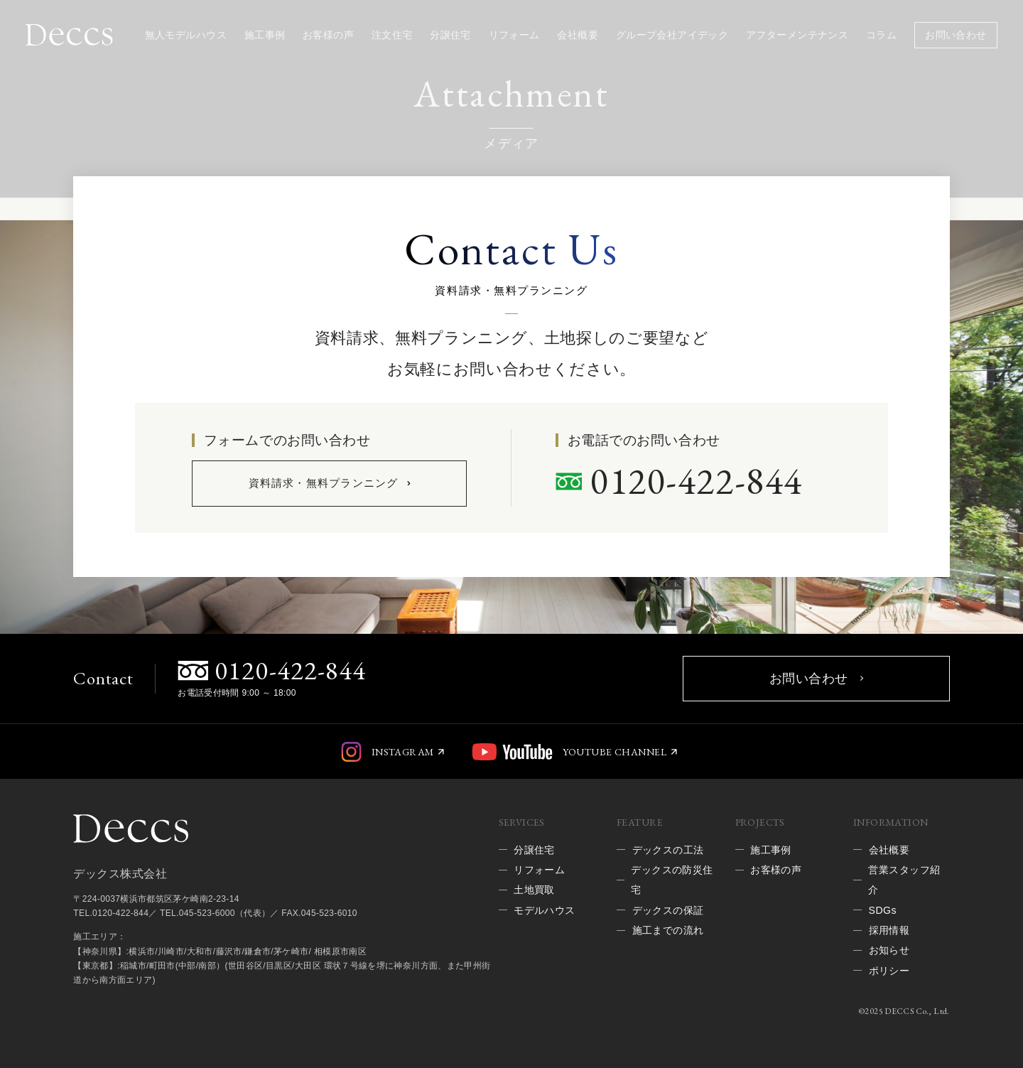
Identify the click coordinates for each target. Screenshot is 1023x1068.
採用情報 (889, 930)
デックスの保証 (668, 910)
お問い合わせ (956, 35)
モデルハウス (544, 910)
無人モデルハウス (186, 35)
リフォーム (514, 35)
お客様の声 (328, 35)
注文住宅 (392, 35)
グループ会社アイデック (672, 35)
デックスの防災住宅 (672, 879)
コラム (881, 35)
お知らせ (889, 950)
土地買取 (534, 889)
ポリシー (889, 970)
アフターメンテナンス (797, 35)
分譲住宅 (450, 35)
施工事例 (265, 35)
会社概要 (577, 35)
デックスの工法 (668, 850)
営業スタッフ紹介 (904, 879)
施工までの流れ (668, 930)
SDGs (883, 910)
